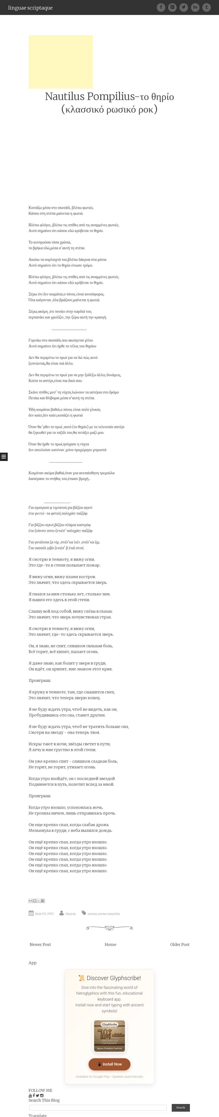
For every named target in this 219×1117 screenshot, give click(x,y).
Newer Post (40, 944)
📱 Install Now (109, 1064)
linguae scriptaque (30, 8)
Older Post (179, 944)
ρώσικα (92, 914)
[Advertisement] (61, 62)
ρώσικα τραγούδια (109, 914)
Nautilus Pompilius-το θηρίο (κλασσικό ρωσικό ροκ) (109, 102)
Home (110, 944)
